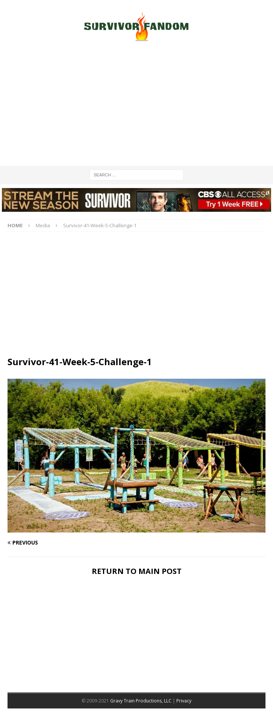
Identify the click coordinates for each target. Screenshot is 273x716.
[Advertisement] (136, 105)
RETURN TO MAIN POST (137, 571)
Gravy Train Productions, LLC (140, 701)
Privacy (183, 701)
